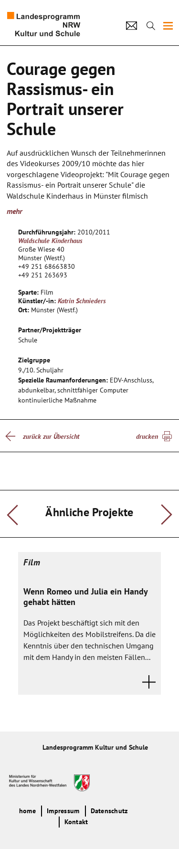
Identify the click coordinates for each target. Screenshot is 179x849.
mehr (14, 211)
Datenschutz (109, 811)
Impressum (63, 811)
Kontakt (76, 821)
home (27, 811)
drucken (147, 436)
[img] (168, 26)
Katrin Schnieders (82, 301)
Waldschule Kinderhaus (50, 240)
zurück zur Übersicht (51, 436)
